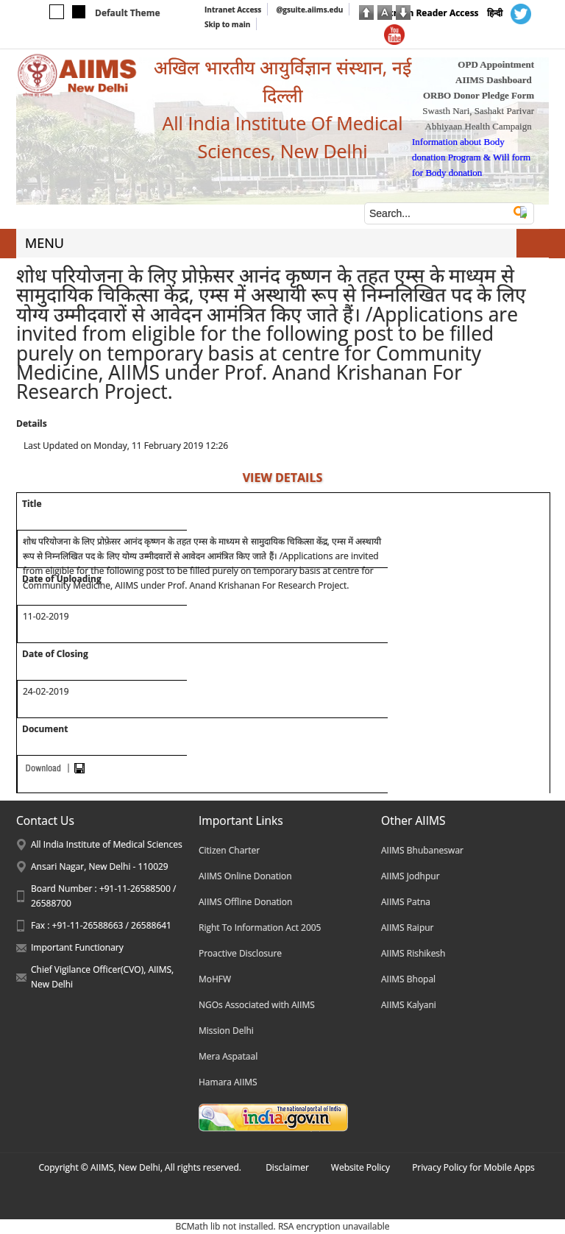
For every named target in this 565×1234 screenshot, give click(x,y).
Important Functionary (77, 947)
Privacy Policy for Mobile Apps (473, 1167)
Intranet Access (233, 9)
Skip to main (227, 24)
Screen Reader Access (431, 13)
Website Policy (360, 1167)
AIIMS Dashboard (493, 79)
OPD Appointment (496, 64)
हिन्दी (494, 13)
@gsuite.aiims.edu (309, 9)
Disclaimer (287, 1167)
